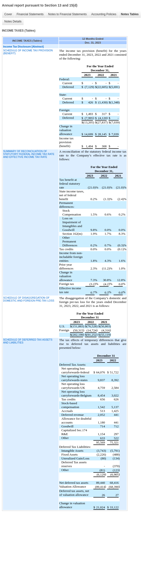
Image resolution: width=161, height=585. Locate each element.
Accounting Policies (103, 14)
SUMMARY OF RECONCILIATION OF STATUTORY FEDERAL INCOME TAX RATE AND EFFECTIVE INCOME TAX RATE (28, 154)
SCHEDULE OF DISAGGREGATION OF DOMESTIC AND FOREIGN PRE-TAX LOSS (28, 299)
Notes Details (12, 21)
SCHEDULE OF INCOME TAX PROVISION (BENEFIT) (28, 52)
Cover (8, 14)
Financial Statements (30, 14)
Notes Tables (130, 14)
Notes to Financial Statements (67, 14)
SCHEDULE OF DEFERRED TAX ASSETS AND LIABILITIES (27, 341)
